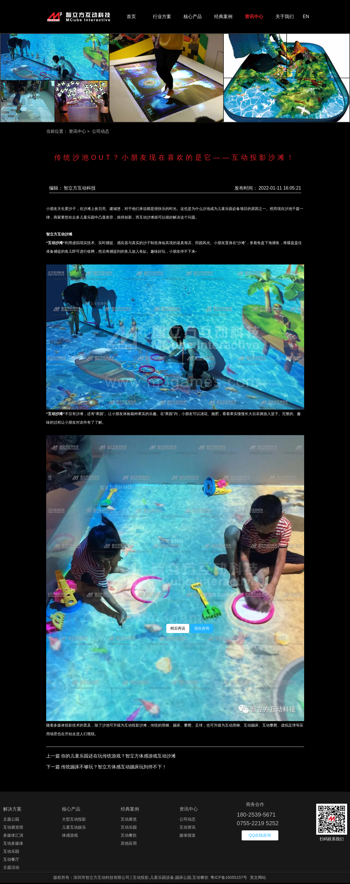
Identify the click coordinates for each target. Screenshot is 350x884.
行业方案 (162, 17)
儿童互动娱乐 (74, 828)
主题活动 (11, 868)
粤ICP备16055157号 (228, 878)
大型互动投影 (74, 820)
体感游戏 (70, 836)
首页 (131, 17)
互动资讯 (187, 828)
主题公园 (11, 820)
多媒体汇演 (13, 836)
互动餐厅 (11, 860)
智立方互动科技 (80, 188)
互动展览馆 (13, 828)
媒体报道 (187, 836)
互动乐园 (11, 852)
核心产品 (192, 17)
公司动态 (187, 820)
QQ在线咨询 (260, 836)
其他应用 (129, 844)
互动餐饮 (129, 836)
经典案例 (223, 17)
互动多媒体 (13, 844)
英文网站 (258, 878)
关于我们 (284, 17)
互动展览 (129, 820)
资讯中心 (254, 17)
